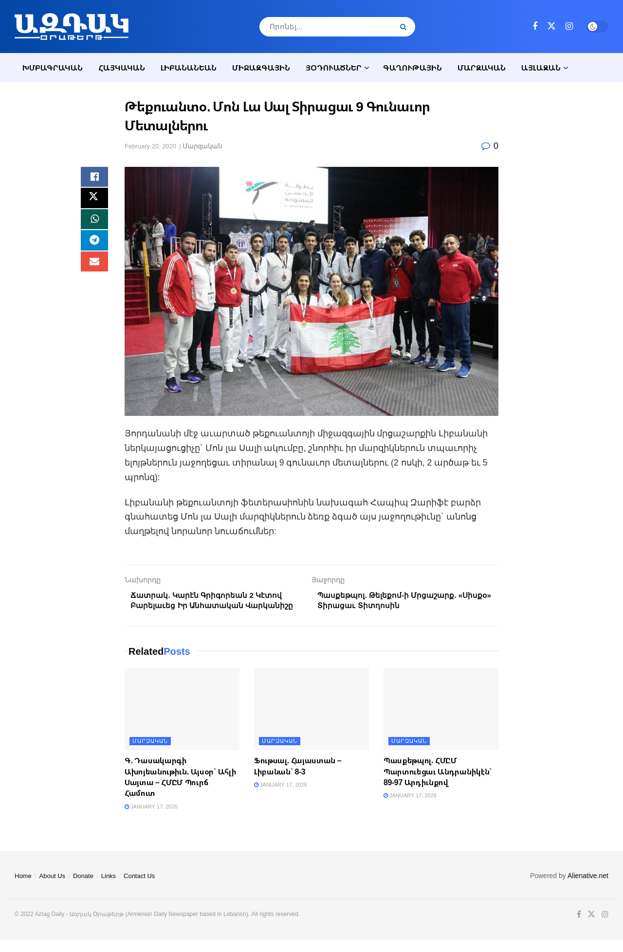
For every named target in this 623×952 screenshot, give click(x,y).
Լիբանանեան (189, 67)
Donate (83, 888)
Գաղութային (412, 67)
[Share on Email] (94, 272)
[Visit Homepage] (71, 26)
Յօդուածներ (334, 67)
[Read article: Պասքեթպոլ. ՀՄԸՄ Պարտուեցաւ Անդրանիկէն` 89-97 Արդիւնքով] (441, 722)
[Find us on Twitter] (551, 26)
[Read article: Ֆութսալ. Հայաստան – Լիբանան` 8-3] (311, 722)
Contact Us (139, 888)
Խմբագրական (52, 67)
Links (108, 888)
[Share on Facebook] (94, 178)
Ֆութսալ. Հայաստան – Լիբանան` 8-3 (297, 778)
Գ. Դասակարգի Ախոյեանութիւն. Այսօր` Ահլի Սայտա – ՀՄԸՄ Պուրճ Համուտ (180, 789)
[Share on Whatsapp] (94, 225)
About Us (52, 888)
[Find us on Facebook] (534, 26)
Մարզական (482, 67)
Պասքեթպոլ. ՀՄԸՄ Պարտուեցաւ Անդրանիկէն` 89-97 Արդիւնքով (438, 784)
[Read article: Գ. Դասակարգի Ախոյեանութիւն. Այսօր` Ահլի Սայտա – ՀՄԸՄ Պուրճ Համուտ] (182, 722)
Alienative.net (588, 888)
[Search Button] (405, 26)
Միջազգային (261, 67)
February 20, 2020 (150, 146)
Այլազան (541, 67)
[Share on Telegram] (94, 248)
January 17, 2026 (151, 819)
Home (23, 888)
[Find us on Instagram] (569, 26)
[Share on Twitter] (94, 202)
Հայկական (121, 67)
